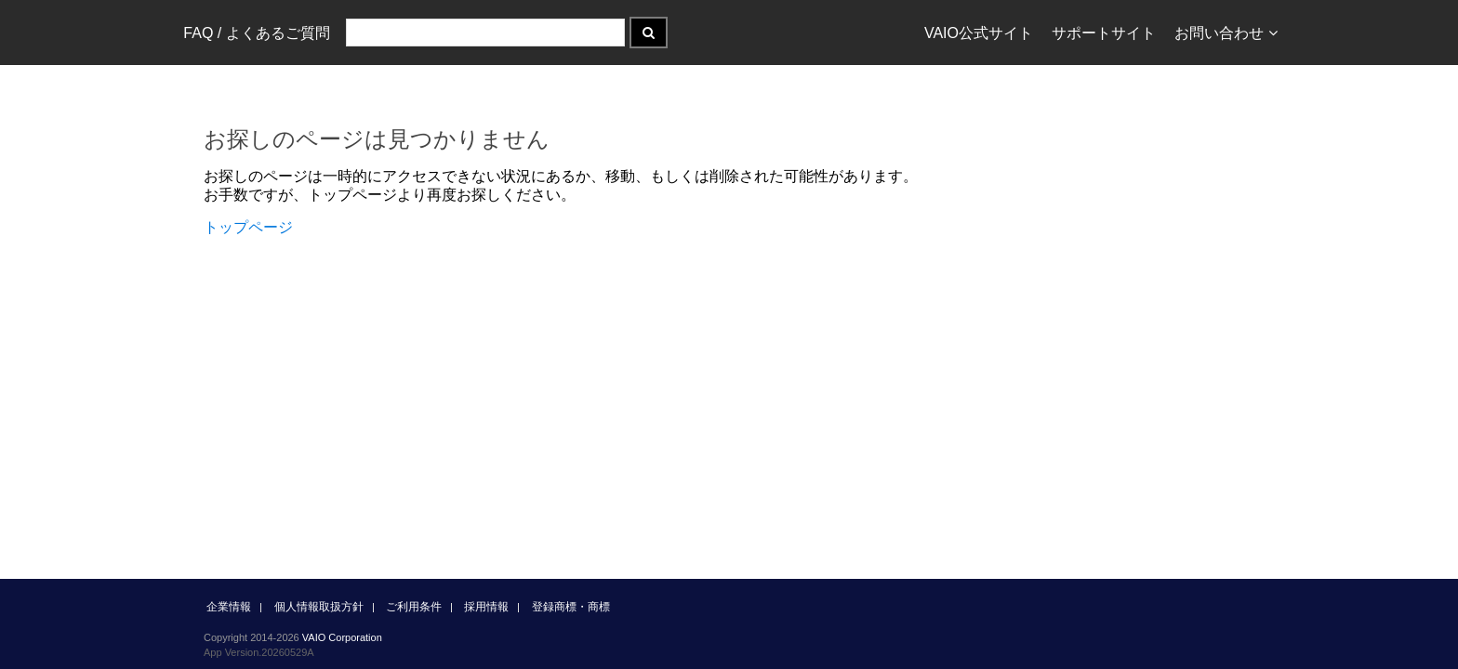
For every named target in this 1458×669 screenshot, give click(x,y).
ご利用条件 (414, 606)
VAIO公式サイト (978, 33)
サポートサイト (1104, 33)
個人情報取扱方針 (319, 606)
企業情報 (228, 606)
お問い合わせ (1226, 33)
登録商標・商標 (571, 606)
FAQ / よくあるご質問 (256, 33)
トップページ (248, 227)
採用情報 (486, 606)
